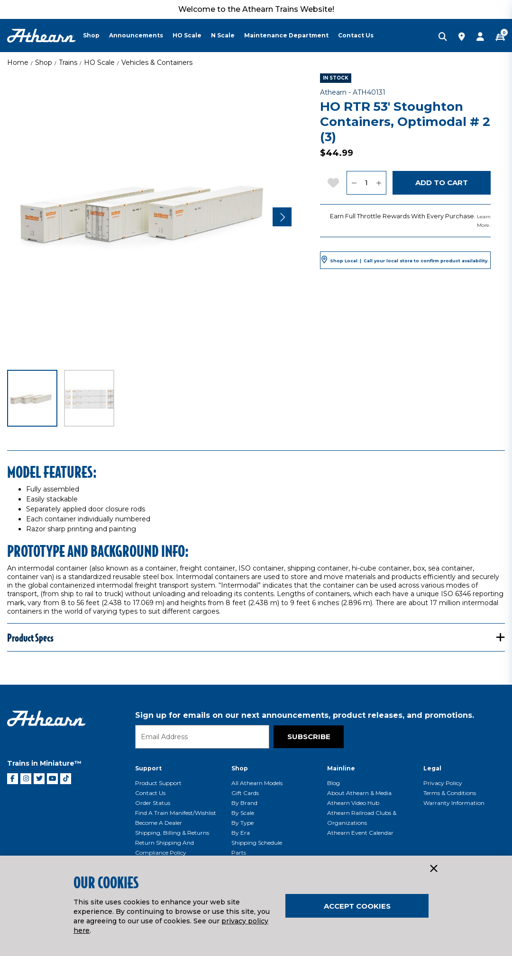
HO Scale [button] (187, 35)
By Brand (244, 802)
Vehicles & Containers (156, 62)
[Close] (433, 869)
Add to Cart (441, 182)
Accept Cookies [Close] (357, 906)
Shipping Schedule (256, 842)
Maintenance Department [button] (286, 35)
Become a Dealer (158, 822)
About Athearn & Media (359, 792)
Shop (43, 62)
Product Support (158, 782)
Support (148, 768)
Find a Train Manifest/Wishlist (175, 812)
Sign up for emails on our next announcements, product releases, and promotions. (304, 715)
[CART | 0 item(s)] (500, 37)
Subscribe (308, 736)
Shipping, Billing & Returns (172, 832)
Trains (68, 62)
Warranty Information (454, 802)
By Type (242, 822)
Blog (333, 782)
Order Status (152, 802)
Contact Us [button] (356, 35)
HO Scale (99, 62)
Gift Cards (245, 792)
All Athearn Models (257, 782)
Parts (238, 852)
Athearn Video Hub (353, 802)
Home (17, 62)
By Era (240, 832)
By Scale (242, 812)
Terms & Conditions (449, 792)
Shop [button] (91, 35)
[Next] (282, 216)
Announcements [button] (136, 35)
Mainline (341, 768)
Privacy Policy (442, 782)
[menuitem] (96, 35)
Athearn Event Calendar (360, 832)
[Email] (202, 737)
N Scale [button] (223, 35)
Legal (432, 768)
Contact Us (150, 792)
